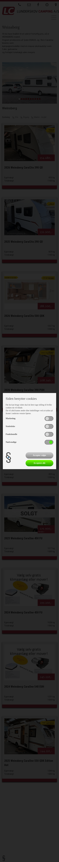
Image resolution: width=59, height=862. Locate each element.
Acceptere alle (39, 463)
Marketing (10, 418)
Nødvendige (11, 442)
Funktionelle (11, 434)
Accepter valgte (39, 455)
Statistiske (10, 426)
